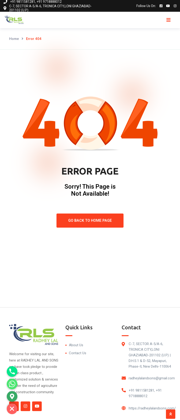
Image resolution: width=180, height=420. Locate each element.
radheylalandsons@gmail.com (152, 378)
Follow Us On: (146, 6)
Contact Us (77, 353)
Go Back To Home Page (90, 220)
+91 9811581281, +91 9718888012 (145, 393)
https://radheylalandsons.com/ (152, 408)
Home (14, 39)
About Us (76, 345)
